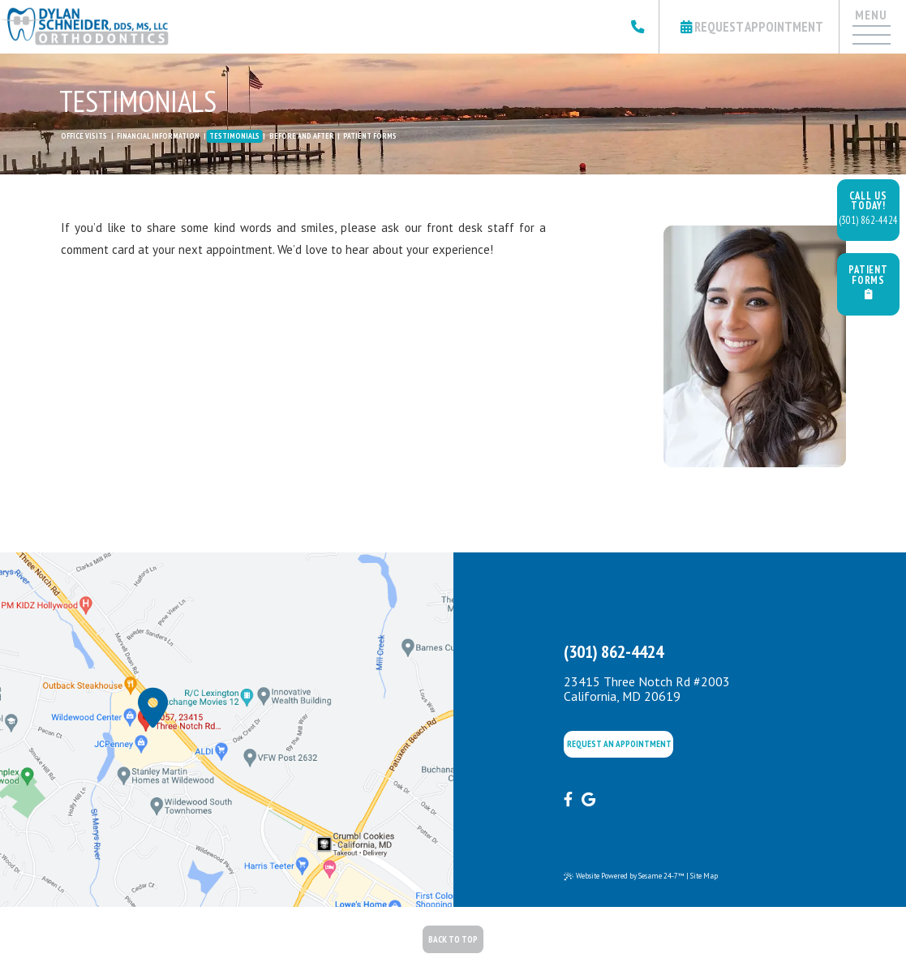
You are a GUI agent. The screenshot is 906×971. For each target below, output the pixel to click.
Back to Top (453, 939)
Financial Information (158, 136)
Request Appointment (752, 27)
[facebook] (568, 799)
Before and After (301, 136)
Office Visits (84, 136)
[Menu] (869, 43)
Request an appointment (619, 744)
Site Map (704, 875)
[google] (588, 799)
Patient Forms (370, 136)
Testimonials (234, 136)
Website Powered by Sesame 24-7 (624, 876)
